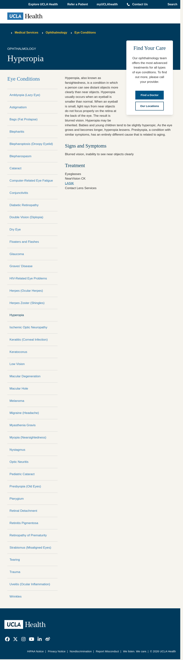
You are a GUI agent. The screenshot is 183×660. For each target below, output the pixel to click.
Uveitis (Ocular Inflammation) (30, 584)
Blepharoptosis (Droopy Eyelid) (31, 144)
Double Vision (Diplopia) (26, 217)
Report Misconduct (107, 651)
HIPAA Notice (35, 651)
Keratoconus (18, 352)
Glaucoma (17, 254)
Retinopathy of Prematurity (28, 535)
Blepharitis (17, 131)
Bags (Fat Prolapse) (24, 119)
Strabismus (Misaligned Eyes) (30, 547)
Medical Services (26, 32)
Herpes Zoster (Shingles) (27, 303)
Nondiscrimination (81, 651)
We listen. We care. (135, 651)
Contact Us (140, 4)
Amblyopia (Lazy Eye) (25, 95)
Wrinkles (15, 596)
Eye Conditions (85, 32)
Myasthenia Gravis (23, 425)
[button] (43, 4)
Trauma (15, 572)
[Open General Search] (171, 4)
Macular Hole (19, 388)
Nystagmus (17, 449)
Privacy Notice (57, 651)
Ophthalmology (56, 32)
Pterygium (17, 498)
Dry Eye (15, 229)
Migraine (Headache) (24, 413)
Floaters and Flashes (24, 242)
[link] (7, 639)
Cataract (15, 168)
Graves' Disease (21, 266)
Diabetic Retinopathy (24, 205)
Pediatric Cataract (22, 474)
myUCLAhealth (107, 4)
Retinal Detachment (23, 510)
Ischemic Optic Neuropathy (28, 327)
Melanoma (17, 401)
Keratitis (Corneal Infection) (29, 339)
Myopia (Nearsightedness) (28, 437)
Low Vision (17, 364)
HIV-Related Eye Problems (28, 278)
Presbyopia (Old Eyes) (25, 486)
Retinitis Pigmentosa (24, 523)
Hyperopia (17, 315)
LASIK (69, 183)
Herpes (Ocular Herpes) (26, 290)
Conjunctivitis (19, 193)
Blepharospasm (20, 156)
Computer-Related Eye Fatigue (31, 180)
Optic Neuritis (19, 462)
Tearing (15, 559)
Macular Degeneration (25, 376)
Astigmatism (18, 107)
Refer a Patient (77, 4)
